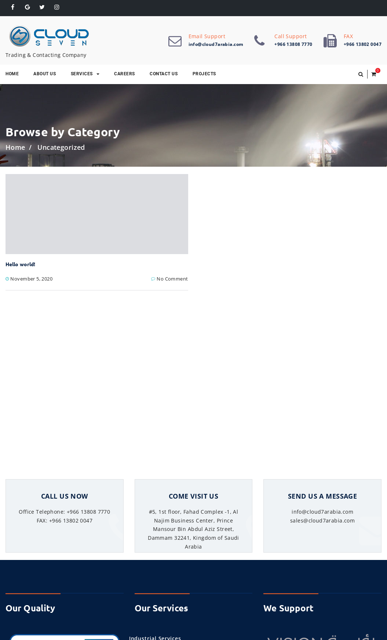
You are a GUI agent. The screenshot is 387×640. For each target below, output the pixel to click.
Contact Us (164, 73)
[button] (361, 74)
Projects (204, 73)
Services (85, 73)
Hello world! (20, 264)
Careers (124, 73)
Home (15, 147)
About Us (44, 73)
